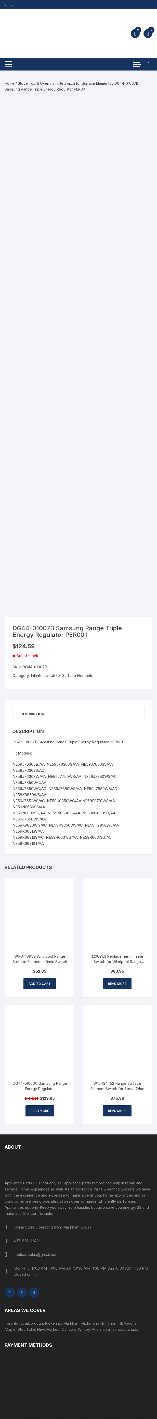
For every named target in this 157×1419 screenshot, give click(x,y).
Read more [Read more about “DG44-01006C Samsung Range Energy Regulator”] (40, 1111)
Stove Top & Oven (33, 83)
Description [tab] (32, 714)
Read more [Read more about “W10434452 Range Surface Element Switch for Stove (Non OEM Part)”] (117, 1111)
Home (10, 83)
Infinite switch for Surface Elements (82, 83)
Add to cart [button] (40, 984)
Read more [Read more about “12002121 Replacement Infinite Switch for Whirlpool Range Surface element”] (117, 984)
